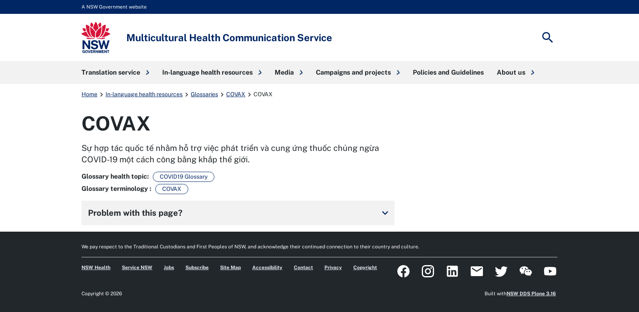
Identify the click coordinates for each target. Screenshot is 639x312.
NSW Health (96, 267)
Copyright (365, 267)
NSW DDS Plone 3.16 (531, 294)
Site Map (230, 267)
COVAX (235, 94)
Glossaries (204, 94)
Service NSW (137, 267)
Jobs (169, 267)
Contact (303, 267)
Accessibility (267, 267)
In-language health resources (144, 94)
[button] (115, 72)
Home (89, 94)
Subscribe (197, 267)
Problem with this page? (239, 213)
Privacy (333, 267)
